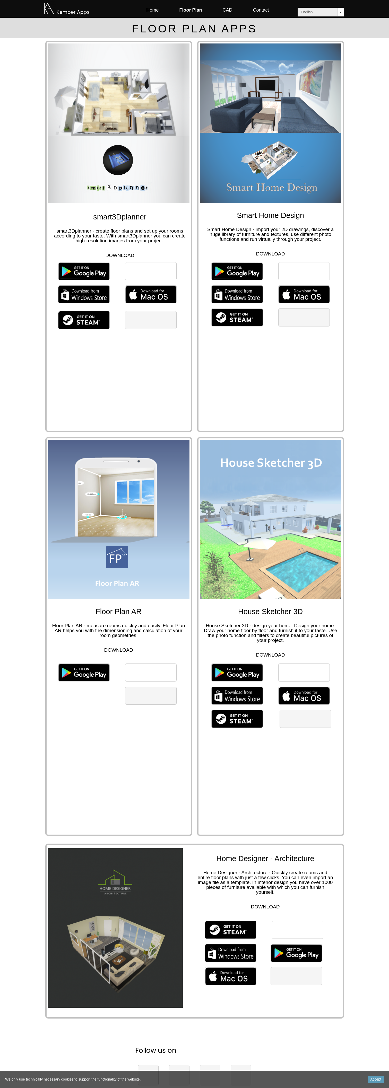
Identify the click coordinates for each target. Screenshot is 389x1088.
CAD (227, 10)
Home (152, 10)
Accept (375, 1079)
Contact (261, 10)
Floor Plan (190, 10)
